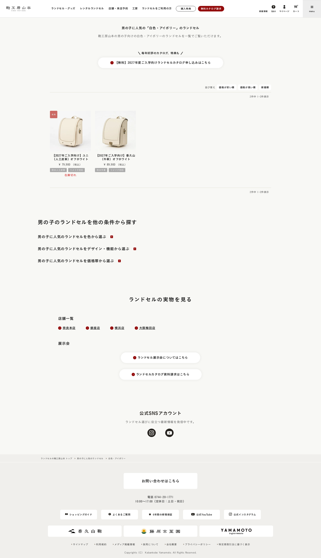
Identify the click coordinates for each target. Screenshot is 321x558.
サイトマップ (80, 544)
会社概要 (171, 544)
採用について (150, 544)
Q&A (273, 11)
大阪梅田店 (147, 327)
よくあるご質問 (121, 514)
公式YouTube (204, 514)
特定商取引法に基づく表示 (234, 544)
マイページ (284, 11)
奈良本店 (69, 327)
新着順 (265, 87)
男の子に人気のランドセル (90, 458)
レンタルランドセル (92, 8)
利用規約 (101, 544)
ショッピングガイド (80, 514)
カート (296, 11)
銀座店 (95, 327)
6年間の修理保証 (162, 514)
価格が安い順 (226, 87)
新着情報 (263, 11)
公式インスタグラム (245, 514)
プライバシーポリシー (198, 544)
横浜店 (119, 327)
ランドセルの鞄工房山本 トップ (56, 458)
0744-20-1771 (164, 497)
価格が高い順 (248, 87)
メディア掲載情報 (124, 544)
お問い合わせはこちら (161, 481)
